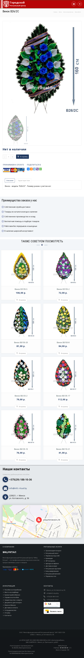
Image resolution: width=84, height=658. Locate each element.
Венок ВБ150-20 (21, 342)
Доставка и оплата (11, 608)
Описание (9, 180)
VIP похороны (50, 561)
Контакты (8, 615)
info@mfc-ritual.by (18, 488)
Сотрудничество (10, 610)
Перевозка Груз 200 (52, 556)
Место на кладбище (11, 592)
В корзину (22, 157)
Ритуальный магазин (53, 574)
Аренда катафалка (52, 563)
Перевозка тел (51, 576)
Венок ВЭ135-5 (21, 289)
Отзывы (7, 613)
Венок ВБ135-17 (63, 396)
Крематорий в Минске (12, 595)
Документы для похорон (13, 602)
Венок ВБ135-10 (21, 449)
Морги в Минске (10, 605)
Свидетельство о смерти (13, 600)
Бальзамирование (52, 571)
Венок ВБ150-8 (63, 342)
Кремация (49, 558)
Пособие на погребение (13, 590)
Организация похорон (53, 551)
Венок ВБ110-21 (63, 449)
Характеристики (24, 180)
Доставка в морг (51, 566)
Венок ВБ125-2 (21, 396)
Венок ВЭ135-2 (63, 289)
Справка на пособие (12, 597)
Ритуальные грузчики (53, 569)
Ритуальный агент (52, 553)
